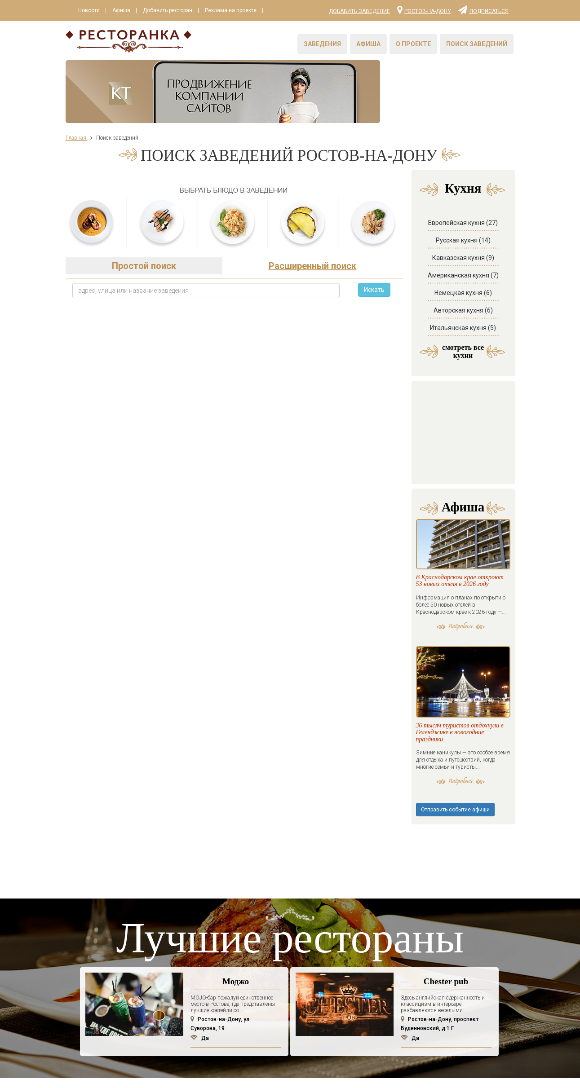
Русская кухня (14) (463, 222)
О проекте (413, 44)
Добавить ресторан (167, 10)
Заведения (322, 44)
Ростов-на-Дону (424, 9)
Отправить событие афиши (455, 696)
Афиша (121, 10)
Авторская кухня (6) (463, 292)
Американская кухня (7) (463, 257)
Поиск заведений (476, 44)
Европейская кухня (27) (463, 204)
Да (199, 925)
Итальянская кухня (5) (463, 309)
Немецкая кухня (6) (463, 274)
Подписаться (483, 9)
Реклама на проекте (231, 10)
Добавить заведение (359, 11)
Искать (374, 271)
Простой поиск (144, 247)
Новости (89, 10)
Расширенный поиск (312, 247)
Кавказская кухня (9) (463, 239)
